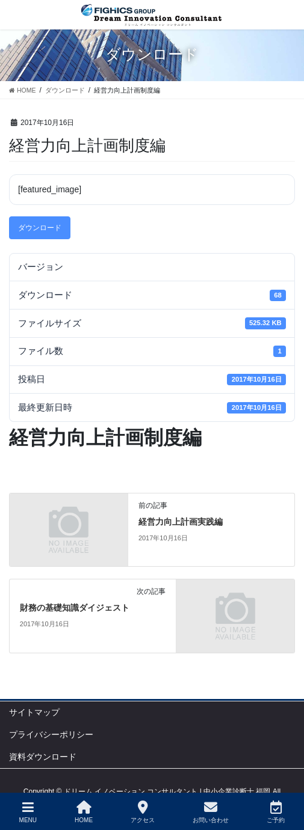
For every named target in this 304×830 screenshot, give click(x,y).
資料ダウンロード (42, 756)
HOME (84, 812)
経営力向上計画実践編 (180, 521)
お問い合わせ (211, 812)
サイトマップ (34, 712)
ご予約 (276, 812)
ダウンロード (39, 228)
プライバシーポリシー (51, 734)
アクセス (143, 812)
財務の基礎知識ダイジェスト (74, 607)
